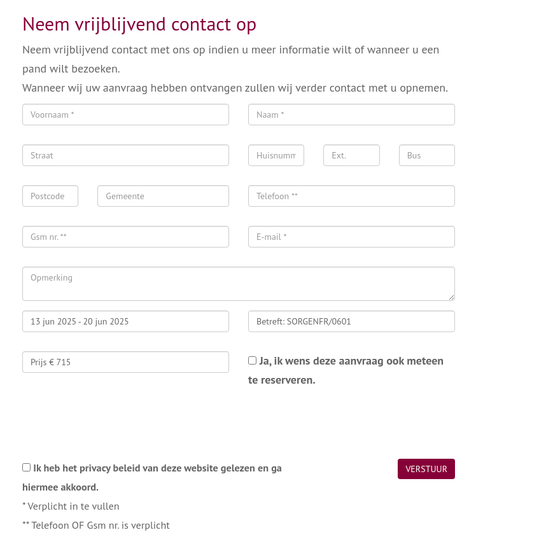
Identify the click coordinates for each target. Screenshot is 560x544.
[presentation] (119, 424)
